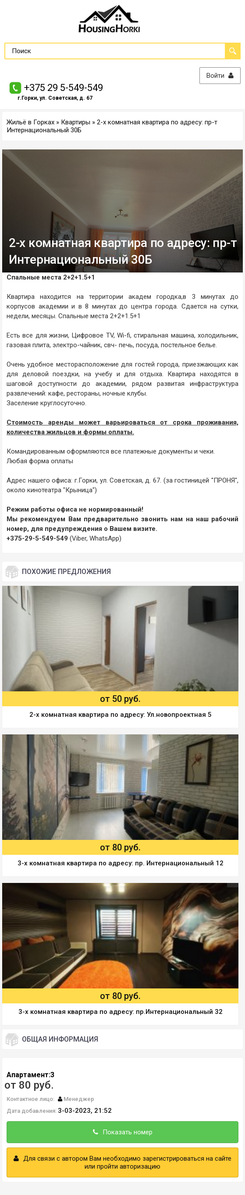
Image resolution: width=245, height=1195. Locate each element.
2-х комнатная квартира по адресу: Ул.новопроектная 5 (120, 715)
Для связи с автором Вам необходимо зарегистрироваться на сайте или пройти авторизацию (122, 1162)
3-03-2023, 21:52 (85, 1111)
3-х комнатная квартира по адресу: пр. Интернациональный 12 (121, 863)
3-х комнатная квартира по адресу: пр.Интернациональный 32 (120, 1012)
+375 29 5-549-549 (63, 87)
